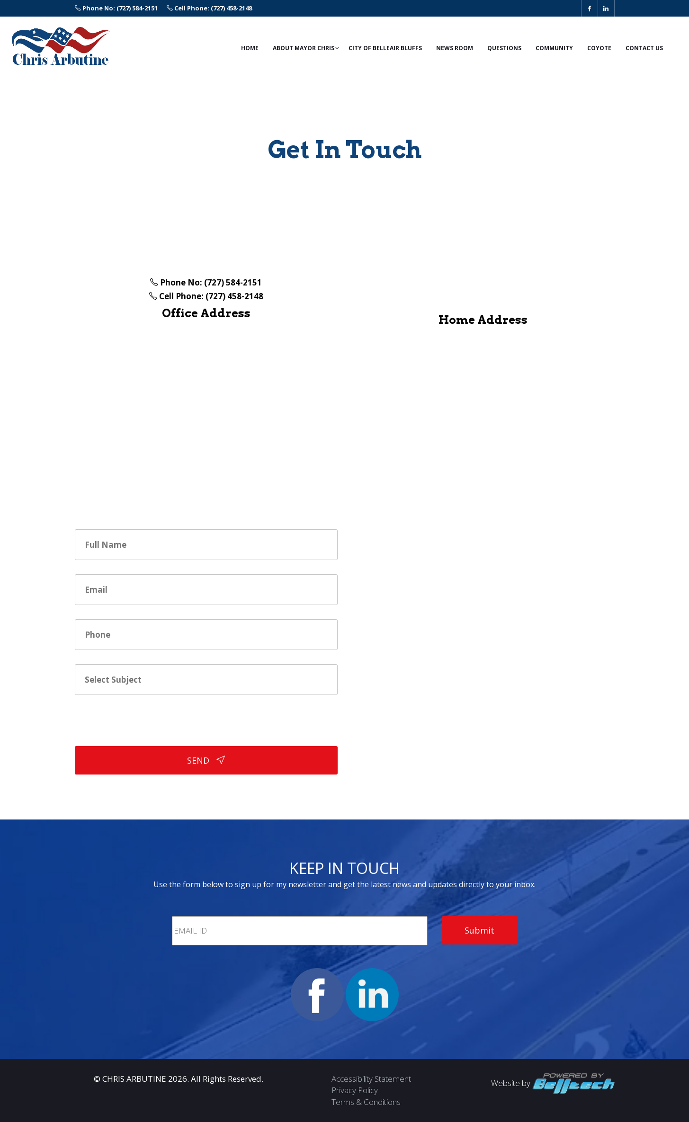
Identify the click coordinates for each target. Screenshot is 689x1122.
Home (250, 48)
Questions (504, 48)
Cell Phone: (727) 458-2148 (209, 8)
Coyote (599, 48)
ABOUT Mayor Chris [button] (303, 48)
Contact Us (644, 48)
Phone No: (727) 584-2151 (116, 8)
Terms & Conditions (366, 1101)
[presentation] (147, 727)
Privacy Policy (354, 1090)
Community (554, 48)
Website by (553, 1082)
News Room (454, 48)
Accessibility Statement (371, 1078)
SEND (206, 760)
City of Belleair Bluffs (385, 48)
